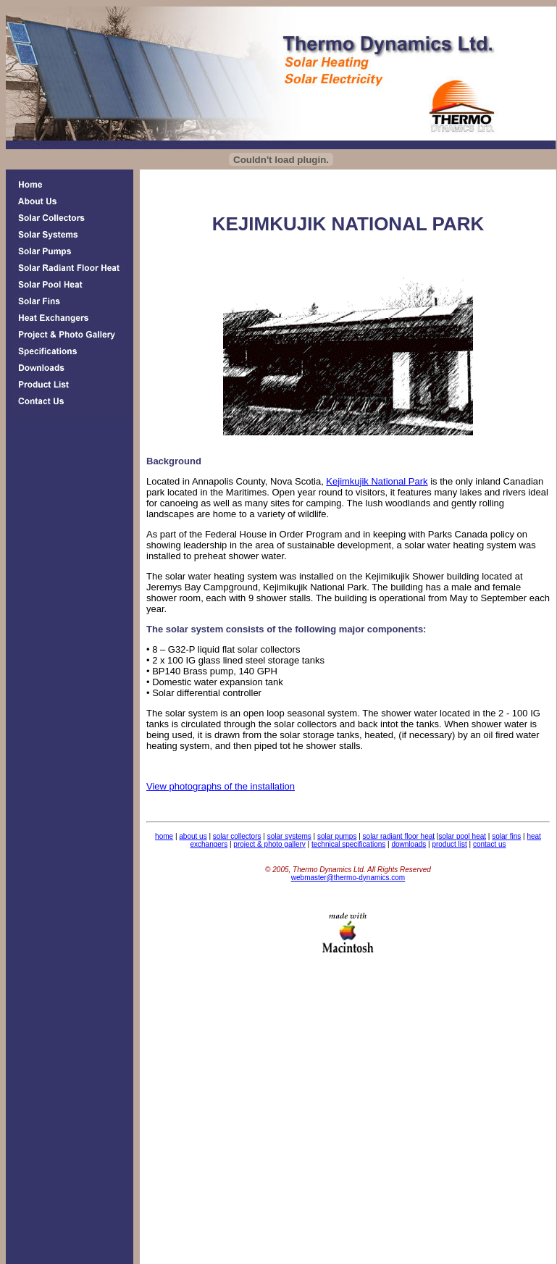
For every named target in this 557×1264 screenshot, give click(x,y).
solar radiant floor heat (399, 836)
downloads (408, 844)
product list (449, 844)
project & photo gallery (269, 844)
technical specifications (348, 844)
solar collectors (237, 836)
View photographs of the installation (220, 786)
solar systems (289, 836)
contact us (489, 844)
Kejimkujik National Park (376, 481)
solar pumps (336, 836)
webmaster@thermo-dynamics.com (348, 878)
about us (192, 836)
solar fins (506, 836)
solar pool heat (462, 836)
